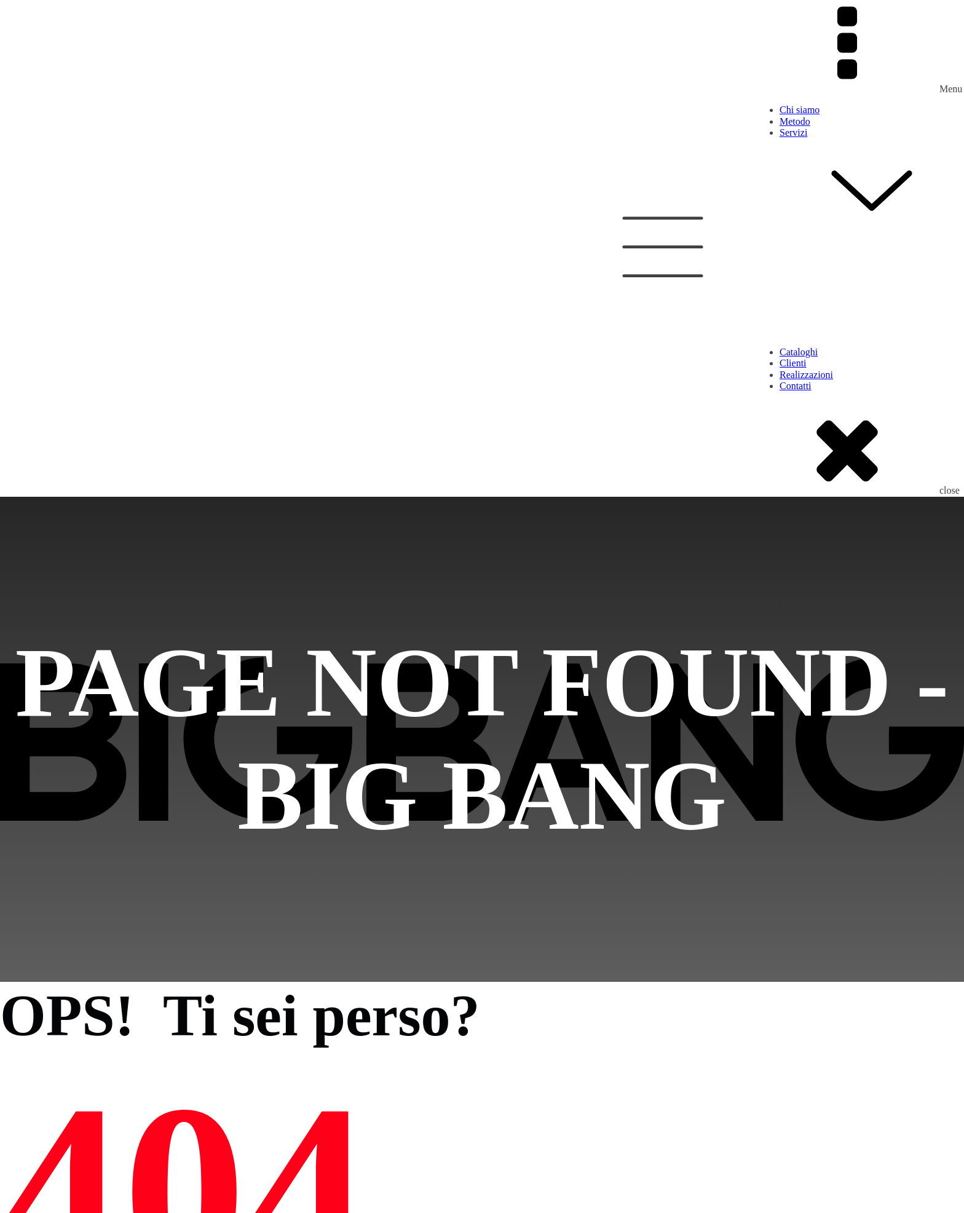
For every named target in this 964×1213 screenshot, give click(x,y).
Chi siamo (800, 110)
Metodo (795, 121)
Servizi (872, 180)
